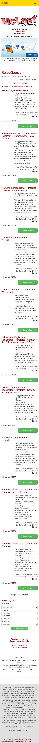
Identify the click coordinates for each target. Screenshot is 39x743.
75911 (13, 425)
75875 (13, 583)
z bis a (18, 86)
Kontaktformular (19, 33)
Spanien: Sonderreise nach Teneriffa (15, 238)
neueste (22, 86)
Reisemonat (5, 621)
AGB (29, 741)
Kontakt (21, 739)
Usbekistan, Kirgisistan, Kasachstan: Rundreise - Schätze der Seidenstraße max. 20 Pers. (18, 340)
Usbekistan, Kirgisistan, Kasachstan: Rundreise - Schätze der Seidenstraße (18, 390)
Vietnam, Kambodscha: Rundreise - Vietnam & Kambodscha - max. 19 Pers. (18, 136)
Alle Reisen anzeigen (19, 628)
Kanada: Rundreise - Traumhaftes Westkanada (18, 290)
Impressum (27, 739)
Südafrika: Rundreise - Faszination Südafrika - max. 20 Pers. (19, 490)
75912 (13, 375)
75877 (13, 477)
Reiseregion (5, 603)
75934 (13, 225)
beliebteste (29, 86)
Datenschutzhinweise (7, 741)
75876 (13, 531)
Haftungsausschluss (21, 741)
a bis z (14, 86)
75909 (13, 121)
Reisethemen (5, 615)
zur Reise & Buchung (28, 126)
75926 (13, 325)
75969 (13, 277)
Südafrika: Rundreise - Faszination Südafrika (19, 544)
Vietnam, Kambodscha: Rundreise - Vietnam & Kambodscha (18, 189)
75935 (13, 175)
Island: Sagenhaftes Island (15, 90)
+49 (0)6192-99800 (19, 31)
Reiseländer (5, 610)
